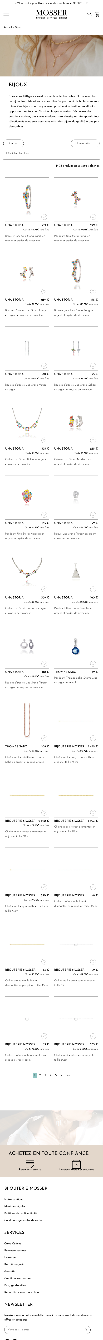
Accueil (7, 27)
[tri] (85, 143)
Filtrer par (13, 143)
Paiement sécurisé (15, 1250)
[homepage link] (51, 14)
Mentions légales (14, 1206)
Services (14, 1233)
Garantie (9, 1271)
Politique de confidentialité (20, 1213)
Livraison (10, 1257)
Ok (84, 1329)
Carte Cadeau (13, 1243)
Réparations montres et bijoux (23, 1292)
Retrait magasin (14, 1264)
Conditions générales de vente (23, 1220)
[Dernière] (68, 1075)
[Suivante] (61, 1075)
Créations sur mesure (17, 1278)
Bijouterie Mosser (25, 1189)
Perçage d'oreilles (15, 1285)
